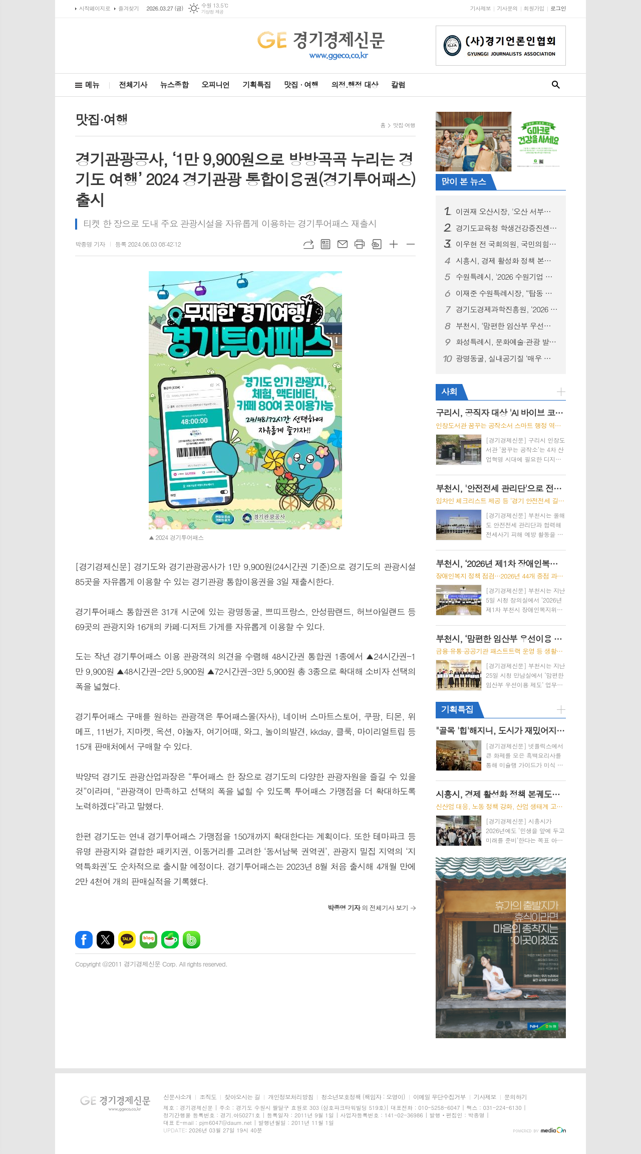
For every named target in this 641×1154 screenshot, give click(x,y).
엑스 (105, 939)
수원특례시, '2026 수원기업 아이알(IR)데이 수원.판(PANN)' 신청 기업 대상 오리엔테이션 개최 (507, 277)
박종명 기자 (90, 244)
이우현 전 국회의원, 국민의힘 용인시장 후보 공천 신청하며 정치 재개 (507, 244)
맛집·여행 (404, 125)
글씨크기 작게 (411, 244)
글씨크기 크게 (394, 244)
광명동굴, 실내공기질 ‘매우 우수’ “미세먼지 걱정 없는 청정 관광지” (507, 358)
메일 (343, 244)
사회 (449, 392)
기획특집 (256, 84)
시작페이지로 (94, 8)
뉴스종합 (174, 84)
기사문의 (507, 8)
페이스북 (84, 939)
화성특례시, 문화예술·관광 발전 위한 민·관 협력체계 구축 (507, 342)
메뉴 (92, 84)
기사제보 (480, 8)
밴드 (191, 939)
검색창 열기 (556, 85)
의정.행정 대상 (355, 84)
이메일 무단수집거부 (439, 1097)
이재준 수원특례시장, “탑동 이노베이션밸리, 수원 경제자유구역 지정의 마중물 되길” (507, 293)
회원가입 (534, 8)
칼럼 (398, 84)
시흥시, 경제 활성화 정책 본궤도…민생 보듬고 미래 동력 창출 (507, 261)
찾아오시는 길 (242, 1097)
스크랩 (377, 244)
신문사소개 (177, 1097)
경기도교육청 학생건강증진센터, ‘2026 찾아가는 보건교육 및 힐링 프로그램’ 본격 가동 (507, 228)
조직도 (207, 1097)
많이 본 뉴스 (463, 181)
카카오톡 (127, 939)
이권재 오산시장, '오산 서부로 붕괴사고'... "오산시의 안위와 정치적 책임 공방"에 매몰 (507, 212)
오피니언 (215, 84)
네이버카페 (170, 939)
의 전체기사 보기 (368, 907)
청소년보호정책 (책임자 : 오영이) (363, 1097)
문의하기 (515, 1097)
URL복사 (308, 244)
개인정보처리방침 (290, 1097)
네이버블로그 (148, 939)
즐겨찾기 (128, 8)
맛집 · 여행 (301, 84)
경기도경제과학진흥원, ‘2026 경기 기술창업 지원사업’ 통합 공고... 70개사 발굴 (507, 309)
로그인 (558, 8)
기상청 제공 (212, 12)
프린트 (360, 244)
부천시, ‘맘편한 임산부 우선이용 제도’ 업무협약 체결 (507, 326)
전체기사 (133, 84)
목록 (325, 244)
